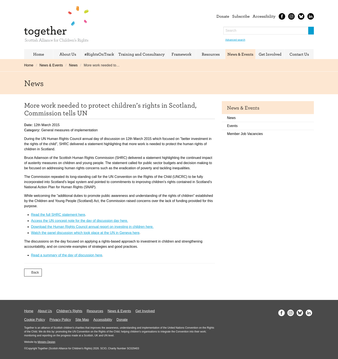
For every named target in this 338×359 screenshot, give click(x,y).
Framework (181, 54)
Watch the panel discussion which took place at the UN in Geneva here (85, 233)
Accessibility (264, 16)
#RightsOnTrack (99, 54)
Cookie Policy (34, 319)
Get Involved (270, 54)
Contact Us (299, 54)
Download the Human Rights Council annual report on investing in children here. (92, 227)
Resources (211, 54)
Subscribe (241, 16)
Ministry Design (46, 341)
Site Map (82, 319)
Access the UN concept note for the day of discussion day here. (79, 221)
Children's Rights (69, 311)
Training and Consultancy (141, 54)
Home (38, 54)
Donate (222, 16)
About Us (67, 54)
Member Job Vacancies (245, 134)
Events (232, 126)
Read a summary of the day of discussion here (66, 255)
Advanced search (235, 39)
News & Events (240, 54)
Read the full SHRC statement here (58, 214)
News (73, 65)
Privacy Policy (60, 319)
